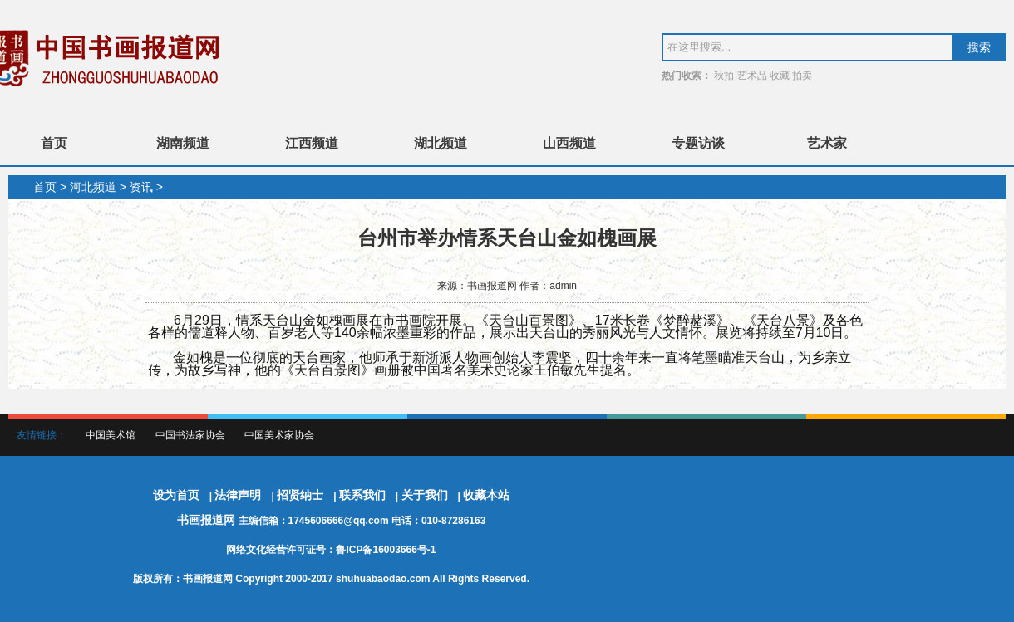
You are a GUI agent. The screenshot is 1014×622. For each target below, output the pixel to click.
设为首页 (176, 495)
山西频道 (569, 143)
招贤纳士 (300, 495)
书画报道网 (208, 519)
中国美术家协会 (279, 435)
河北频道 (93, 186)
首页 (54, 143)
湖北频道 (440, 143)
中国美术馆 (110, 435)
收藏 (780, 75)
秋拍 (724, 75)
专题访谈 (698, 143)
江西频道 (311, 143)
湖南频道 (182, 143)
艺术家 (827, 143)
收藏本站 (486, 495)
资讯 (141, 186)
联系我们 (362, 495)
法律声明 (237, 495)
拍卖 (802, 75)
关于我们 (424, 495)
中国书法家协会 (190, 435)
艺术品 (752, 75)
